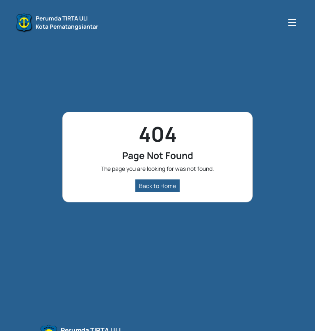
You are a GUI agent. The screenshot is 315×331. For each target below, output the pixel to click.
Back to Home (157, 186)
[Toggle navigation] (292, 22)
